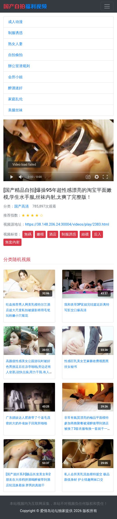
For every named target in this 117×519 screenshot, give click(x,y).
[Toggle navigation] (107, 6)
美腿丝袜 (15, 110)
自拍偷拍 (15, 55)
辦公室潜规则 (19, 66)
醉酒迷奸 (15, 88)
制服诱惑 (15, 33)
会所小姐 (15, 77)
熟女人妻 (15, 44)
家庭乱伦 (15, 99)
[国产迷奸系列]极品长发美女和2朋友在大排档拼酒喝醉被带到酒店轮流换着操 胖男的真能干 (28, 479)
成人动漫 (15, 22)
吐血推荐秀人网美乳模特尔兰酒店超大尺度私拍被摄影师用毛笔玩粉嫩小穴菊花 (28, 310)
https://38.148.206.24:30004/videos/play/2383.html (67, 224)
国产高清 (21, 206)
